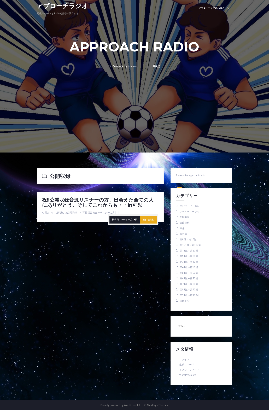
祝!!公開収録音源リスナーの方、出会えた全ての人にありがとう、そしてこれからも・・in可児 (98, 202)
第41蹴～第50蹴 (189, 267)
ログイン (184, 359)
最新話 (156, 66)
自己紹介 (185, 300)
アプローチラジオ (62, 6)
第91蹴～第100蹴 (190, 295)
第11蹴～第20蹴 (189, 250)
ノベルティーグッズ (191, 211)
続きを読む (148, 219)
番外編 (183, 233)
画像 (182, 228)
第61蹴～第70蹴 (189, 278)
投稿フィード (186, 364)
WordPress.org (187, 375)
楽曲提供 (185, 222)
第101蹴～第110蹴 (190, 245)
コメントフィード (189, 369)
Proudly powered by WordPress (119, 405)
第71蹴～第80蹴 (189, 284)
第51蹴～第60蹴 (189, 273)
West (150, 405)
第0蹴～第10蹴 (188, 239)
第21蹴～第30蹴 (189, 256)
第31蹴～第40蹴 (189, 261)
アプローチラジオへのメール (214, 8)
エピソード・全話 (190, 206)
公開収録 (185, 217)
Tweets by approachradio (191, 175)
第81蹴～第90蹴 (189, 289)
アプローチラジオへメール (123, 66)
